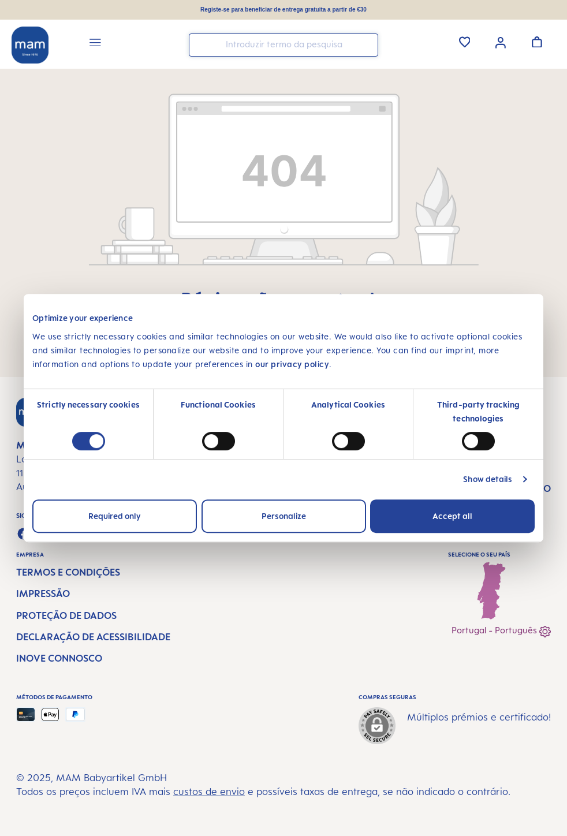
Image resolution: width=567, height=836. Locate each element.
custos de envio (209, 791)
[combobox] (283, 45)
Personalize (284, 516)
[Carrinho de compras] (537, 41)
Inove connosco (59, 658)
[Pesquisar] (367, 44)
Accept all (452, 516)
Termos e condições (68, 572)
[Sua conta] (500, 41)
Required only (114, 516)
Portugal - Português (501, 631)
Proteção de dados (66, 615)
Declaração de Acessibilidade (93, 637)
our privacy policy (292, 364)
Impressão (43, 593)
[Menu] (95, 44)
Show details (487, 479)
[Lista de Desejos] (465, 41)
